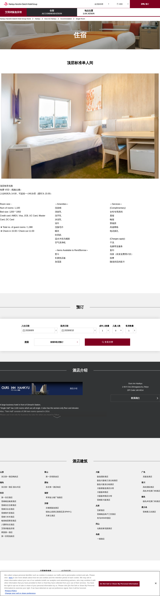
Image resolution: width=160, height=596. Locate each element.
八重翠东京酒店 (7, 524)
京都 (46, 503)
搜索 (27, 342)
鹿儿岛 (144, 507)
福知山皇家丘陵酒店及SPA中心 (59, 512)
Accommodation (66, 19)
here (11, 578)
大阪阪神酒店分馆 (104, 496)
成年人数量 (104, 326)
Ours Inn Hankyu (50, 19)
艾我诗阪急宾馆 (13, 12)
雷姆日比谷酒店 (7, 509)
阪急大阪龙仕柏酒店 (105, 484)
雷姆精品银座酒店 (8, 501)
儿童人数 (116, 326)
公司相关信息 (45, 571)
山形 (2, 472)
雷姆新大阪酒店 (103, 500)
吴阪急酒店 (147, 477)
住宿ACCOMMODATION (38, 12)
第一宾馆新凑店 (52, 477)
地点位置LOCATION (61, 12)
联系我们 (135, 398)
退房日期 (64, 326)
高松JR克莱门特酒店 (151, 491)
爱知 (46, 482)
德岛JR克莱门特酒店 (151, 501)
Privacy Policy (11, 591)
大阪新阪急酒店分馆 (105, 488)
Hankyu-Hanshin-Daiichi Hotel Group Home (15, 19)
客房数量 (130, 326)
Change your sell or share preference (20, 593)
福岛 (2, 482)
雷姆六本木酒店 (7, 517)
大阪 (97, 472)
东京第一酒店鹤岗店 (9, 477)
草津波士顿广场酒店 (54, 497)
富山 (46, 472)
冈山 (97, 524)
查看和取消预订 (56, 342)
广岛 (143, 472)
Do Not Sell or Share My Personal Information (119, 584)
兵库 (97, 506)
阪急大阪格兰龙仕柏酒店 (107, 480)
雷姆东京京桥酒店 (8, 505)
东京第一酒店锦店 (53, 487)
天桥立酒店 (50, 516)
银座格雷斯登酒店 (8, 521)
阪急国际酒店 (102, 477)
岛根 (97, 534)
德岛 (143, 497)
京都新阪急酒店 (52, 508)
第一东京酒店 (7, 497)
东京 (2, 493)
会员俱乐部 (99, 4)
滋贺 (46, 493)
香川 (143, 482)
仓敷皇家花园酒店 (104, 528)
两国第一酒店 (7, 532)
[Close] (156, 583)
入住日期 (25, 326)
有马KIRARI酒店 (104, 518)
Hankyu (37, 19)
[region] (80, 583)
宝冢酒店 (101, 510)
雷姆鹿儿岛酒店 (149, 512)
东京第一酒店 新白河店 (11, 487)
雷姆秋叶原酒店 (7, 513)
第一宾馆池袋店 (7, 536)
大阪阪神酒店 (102, 492)
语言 (120, 4)
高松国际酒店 (148, 487)
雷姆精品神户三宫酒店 (106, 514)
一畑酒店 (101, 539)
